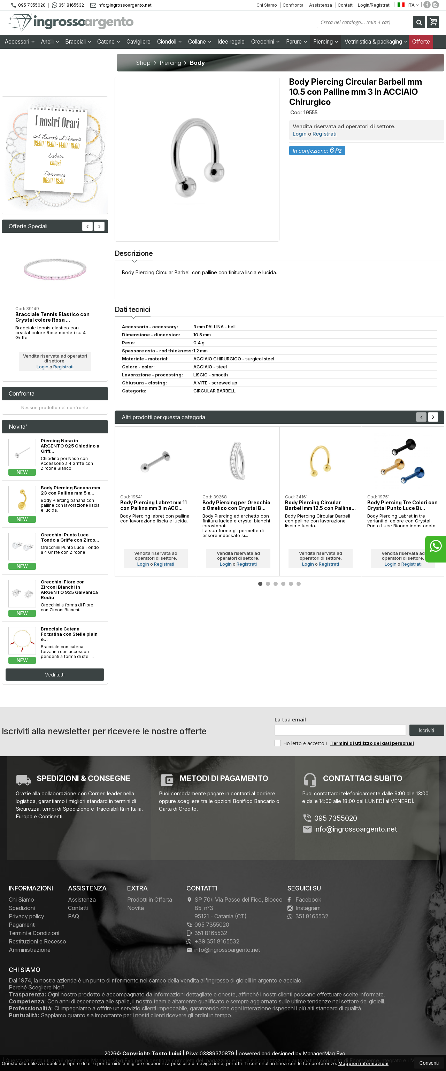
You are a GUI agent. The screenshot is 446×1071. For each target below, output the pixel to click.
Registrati (325, 133)
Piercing (325, 41)
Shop (143, 62)
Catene (108, 41)
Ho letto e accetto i (301, 743)
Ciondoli (169, 41)
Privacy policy (26, 916)
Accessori (20, 41)
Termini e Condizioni (34, 933)
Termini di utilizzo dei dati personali (372, 743)
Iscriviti (426, 730)
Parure (296, 41)
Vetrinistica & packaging (376, 41)
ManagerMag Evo (324, 1053)
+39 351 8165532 (212, 941)
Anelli (50, 41)
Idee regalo (231, 41)
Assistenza (320, 5)
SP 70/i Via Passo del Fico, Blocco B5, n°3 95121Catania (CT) (234, 908)
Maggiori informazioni (363, 1063)
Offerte (421, 41)
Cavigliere (138, 41)
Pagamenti (22, 924)
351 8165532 (68, 5)
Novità (135, 907)
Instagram (304, 907)
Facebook (304, 899)
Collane (200, 41)
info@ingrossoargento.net (121, 5)
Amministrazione (30, 949)
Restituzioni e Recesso (37, 941)
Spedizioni (22, 907)
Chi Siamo (266, 5)
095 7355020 (28, 5)
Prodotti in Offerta (149, 899)
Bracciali (78, 41)
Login (300, 133)
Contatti (346, 5)
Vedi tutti (54, 675)
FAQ (73, 916)
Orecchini (265, 41)
